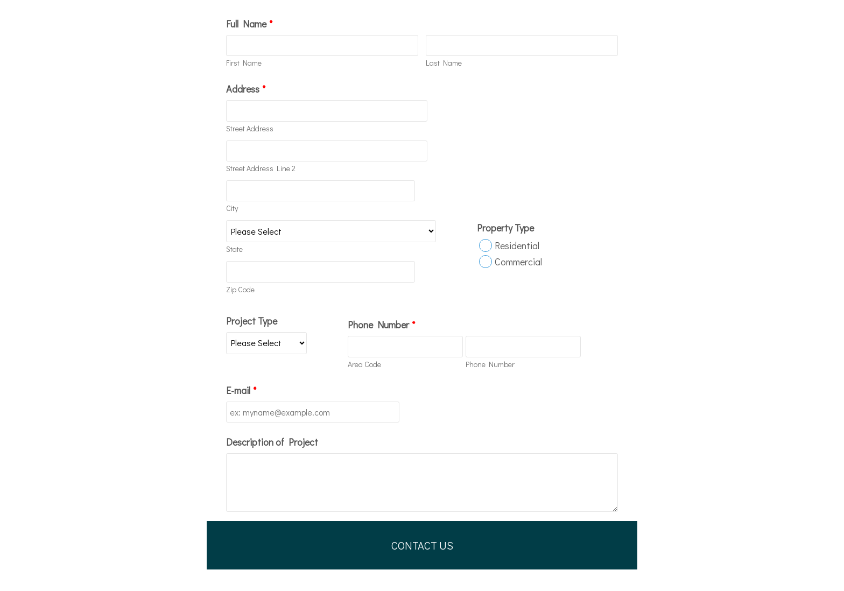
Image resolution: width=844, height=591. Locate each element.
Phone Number (381, 324)
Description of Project (272, 441)
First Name (244, 63)
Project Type (251, 320)
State (234, 249)
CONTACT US (422, 545)
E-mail (241, 390)
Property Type (505, 227)
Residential (517, 245)
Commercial (518, 261)
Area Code (364, 364)
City (232, 208)
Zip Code (240, 289)
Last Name (444, 63)
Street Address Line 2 (261, 168)
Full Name (249, 23)
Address (245, 88)
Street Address (249, 128)
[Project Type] (266, 343)
